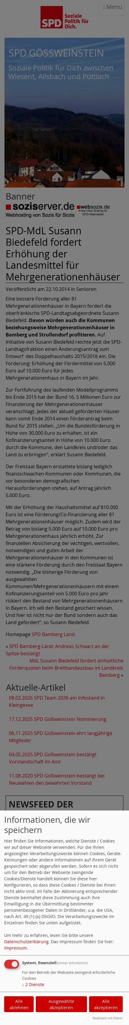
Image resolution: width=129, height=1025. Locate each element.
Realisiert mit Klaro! (107, 1018)
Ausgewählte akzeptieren (61, 1004)
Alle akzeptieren (106, 1004)
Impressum (15, 948)
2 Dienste (33, 984)
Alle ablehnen (19, 1004)
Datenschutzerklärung (26, 941)
